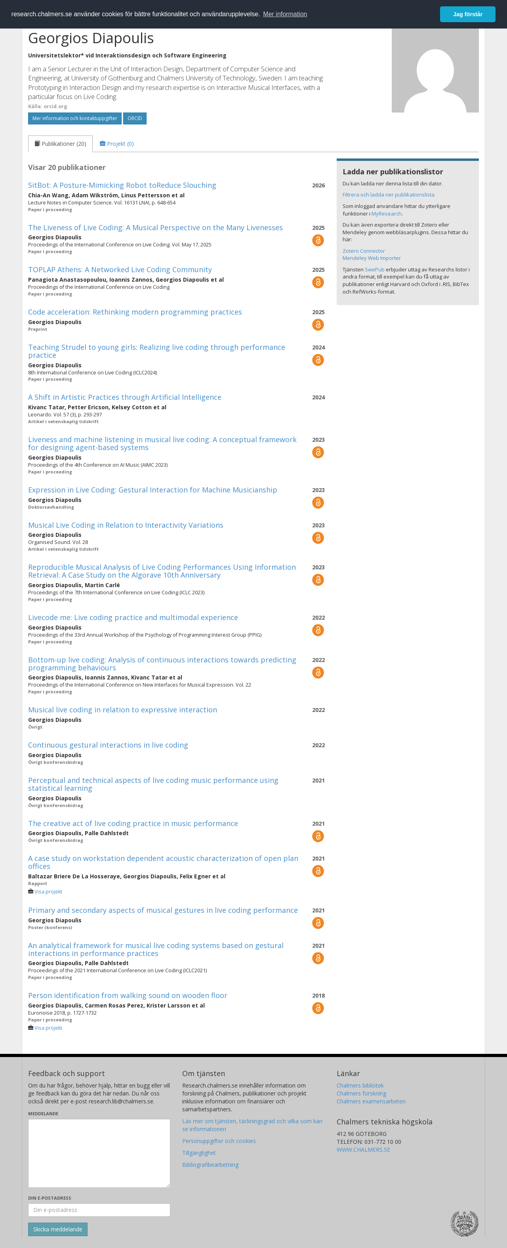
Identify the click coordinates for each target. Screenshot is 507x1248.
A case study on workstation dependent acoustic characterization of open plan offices (163, 862)
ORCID (135, 118)
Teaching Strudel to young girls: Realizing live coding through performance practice (156, 351)
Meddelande (43, 1113)
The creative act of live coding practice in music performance (133, 823)
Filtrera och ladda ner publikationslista (389, 194)
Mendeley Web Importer (372, 257)
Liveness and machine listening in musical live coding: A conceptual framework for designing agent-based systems (162, 443)
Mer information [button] (285, 14)
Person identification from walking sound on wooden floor (127, 995)
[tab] (60, 143)
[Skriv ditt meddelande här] (99, 1153)
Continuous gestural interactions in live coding (108, 745)
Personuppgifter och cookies (219, 1141)
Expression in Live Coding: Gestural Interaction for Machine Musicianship (152, 489)
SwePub (375, 269)
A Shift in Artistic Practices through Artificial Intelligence (124, 397)
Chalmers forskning (361, 1093)
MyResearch (387, 213)
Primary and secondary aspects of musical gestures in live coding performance (163, 910)
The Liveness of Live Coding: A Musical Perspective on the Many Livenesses (155, 227)
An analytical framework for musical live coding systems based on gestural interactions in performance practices (156, 949)
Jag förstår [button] (467, 14)
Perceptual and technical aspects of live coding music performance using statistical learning (153, 784)
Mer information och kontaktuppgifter (74, 118)
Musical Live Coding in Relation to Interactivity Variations (125, 525)
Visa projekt (48, 891)
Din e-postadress (49, 1198)
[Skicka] (58, 1229)
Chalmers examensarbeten (371, 1101)
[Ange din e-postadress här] (99, 1210)
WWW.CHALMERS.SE (363, 1149)
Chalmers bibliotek (360, 1085)
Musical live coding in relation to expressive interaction (122, 709)
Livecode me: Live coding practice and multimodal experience (133, 617)
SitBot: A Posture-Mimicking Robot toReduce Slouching (122, 185)
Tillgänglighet (199, 1152)
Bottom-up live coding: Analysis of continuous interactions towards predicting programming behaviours (162, 663)
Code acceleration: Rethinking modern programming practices (135, 312)
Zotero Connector (364, 250)
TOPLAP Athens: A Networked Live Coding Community (120, 269)
